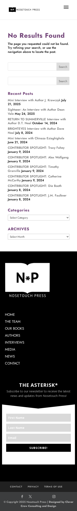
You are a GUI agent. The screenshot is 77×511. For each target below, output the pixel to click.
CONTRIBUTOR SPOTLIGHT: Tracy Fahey (36, 147)
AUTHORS (12, 335)
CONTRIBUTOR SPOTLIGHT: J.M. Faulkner (37, 195)
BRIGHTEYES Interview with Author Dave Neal (36, 130)
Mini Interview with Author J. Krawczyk (34, 100)
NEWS (10, 356)
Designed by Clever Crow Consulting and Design (47, 504)
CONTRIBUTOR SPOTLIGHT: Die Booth (35, 186)
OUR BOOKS (14, 328)
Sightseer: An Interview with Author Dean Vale (36, 111)
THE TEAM (13, 321)
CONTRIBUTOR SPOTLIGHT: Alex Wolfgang (38, 157)
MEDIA (10, 349)
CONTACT (12, 363)
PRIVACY (33, 486)
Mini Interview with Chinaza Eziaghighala (36, 138)
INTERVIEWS (14, 342)
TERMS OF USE (53, 486)
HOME (10, 314)
